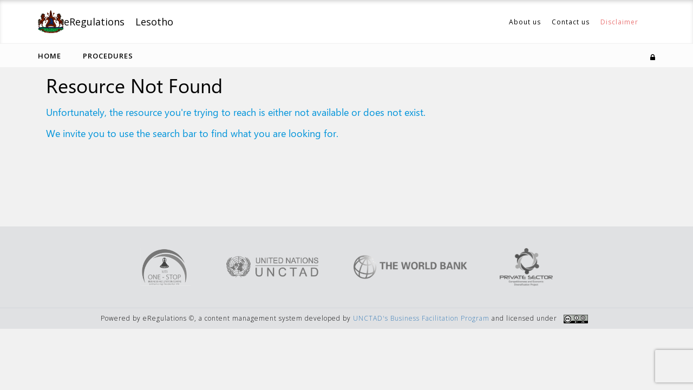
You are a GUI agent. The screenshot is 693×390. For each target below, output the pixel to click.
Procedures (108, 56)
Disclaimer (619, 22)
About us (525, 22)
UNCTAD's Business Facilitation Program (421, 318)
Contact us (571, 22)
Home (49, 56)
